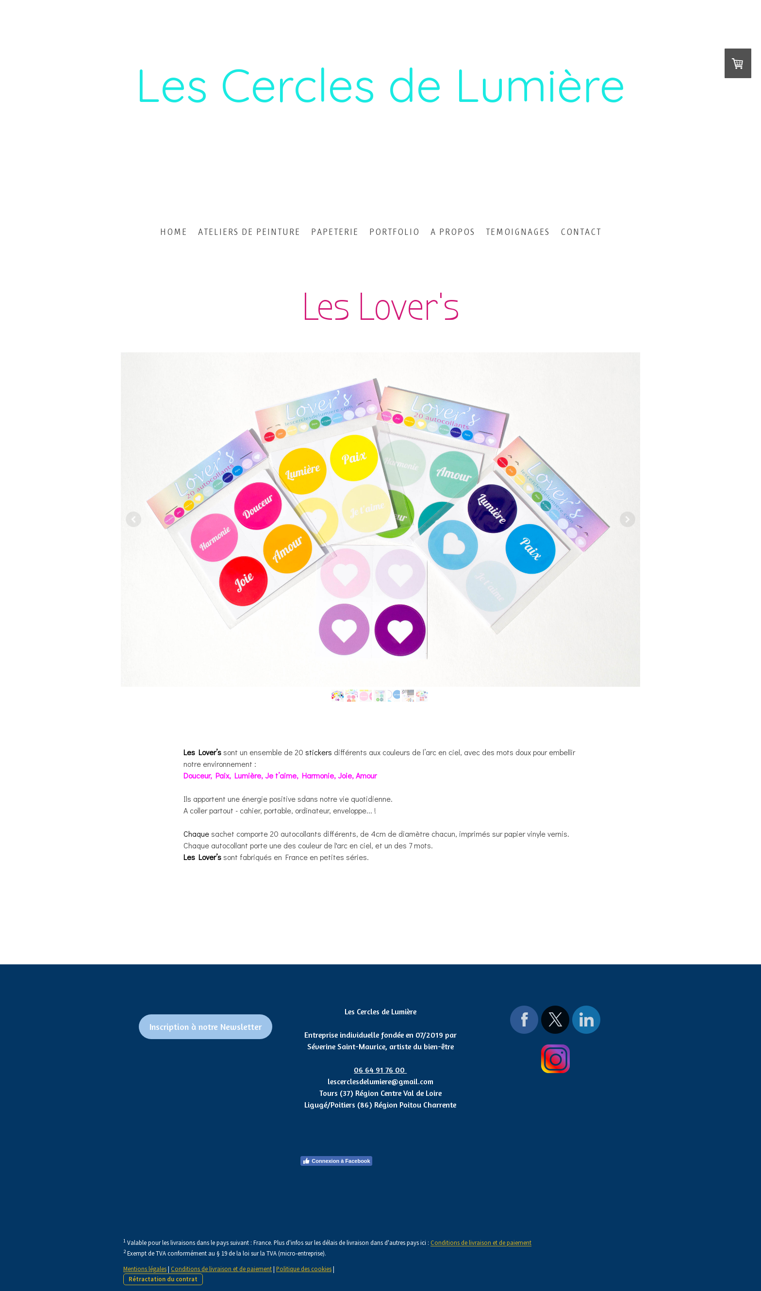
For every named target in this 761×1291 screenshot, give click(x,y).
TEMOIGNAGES (518, 232)
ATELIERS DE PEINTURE (249, 232)
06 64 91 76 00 (380, 1070)
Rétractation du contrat (163, 1279)
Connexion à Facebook (336, 1161)
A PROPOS (452, 232)
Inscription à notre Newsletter (205, 1026)
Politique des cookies (303, 1269)
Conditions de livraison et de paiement (480, 1243)
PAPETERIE (335, 232)
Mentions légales (144, 1269)
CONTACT (581, 232)
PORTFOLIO (394, 232)
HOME (173, 232)
